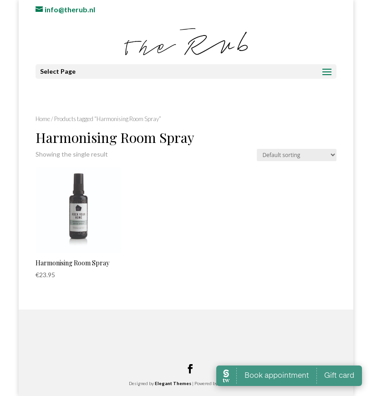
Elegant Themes (173, 383)
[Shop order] (296, 155)
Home (43, 118)
